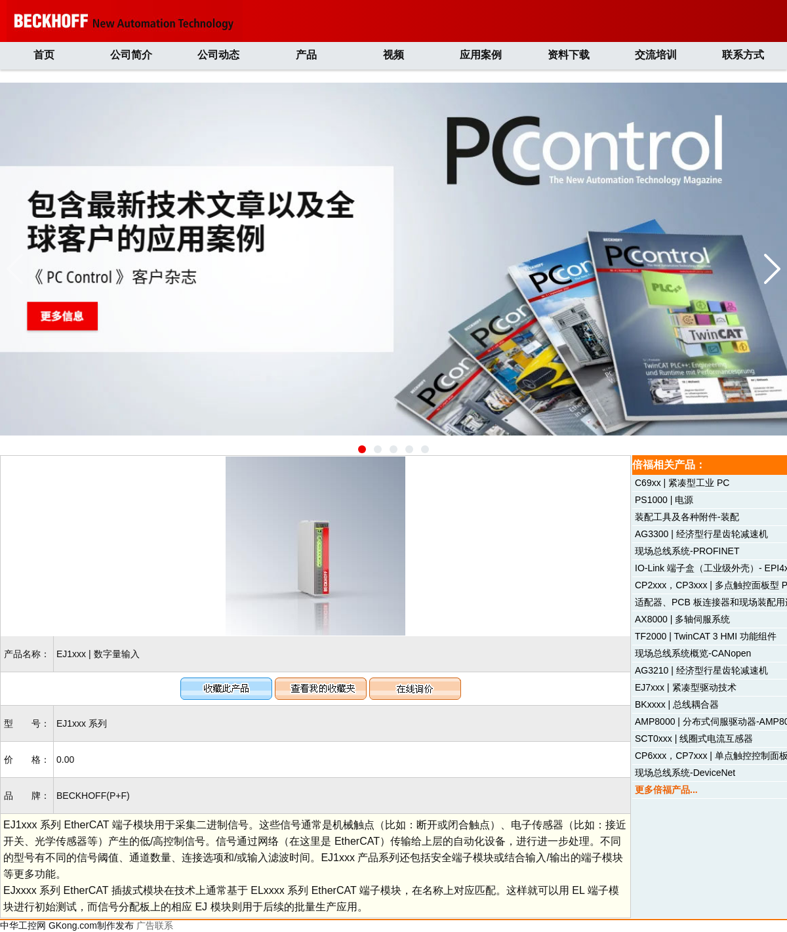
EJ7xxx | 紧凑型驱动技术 (686, 687)
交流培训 (656, 54)
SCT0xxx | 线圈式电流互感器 (694, 738)
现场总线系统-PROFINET (687, 551)
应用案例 (481, 54)
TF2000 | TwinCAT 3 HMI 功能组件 (706, 636)
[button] (362, 449)
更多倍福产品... (666, 789)
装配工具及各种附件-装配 (687, 517)
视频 (393, 54)
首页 (43, 54)
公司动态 (218, 54)
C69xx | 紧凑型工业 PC (682, 482)
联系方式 (743, 54)
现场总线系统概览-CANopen (693, 653)
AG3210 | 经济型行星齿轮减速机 (701, 670)
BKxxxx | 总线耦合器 (677, 704)
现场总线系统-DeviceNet (685, 772)
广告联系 (154, 925)
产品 (306, 54)
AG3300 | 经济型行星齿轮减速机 (701, 534)
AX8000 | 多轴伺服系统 (682, 619)
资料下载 (569, 54)
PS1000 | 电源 (664, 500)
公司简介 (131, 54)
